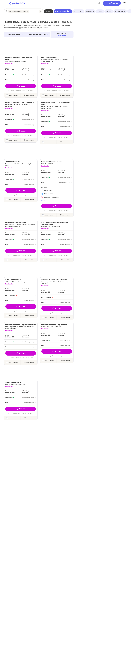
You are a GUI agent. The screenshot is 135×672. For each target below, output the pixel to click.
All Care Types (62, 11)
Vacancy (78, 11)
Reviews (90, 11)
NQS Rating (120, 11)
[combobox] (23, 11)
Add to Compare (13, 95)
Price (108, 11)
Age (100, 11)
